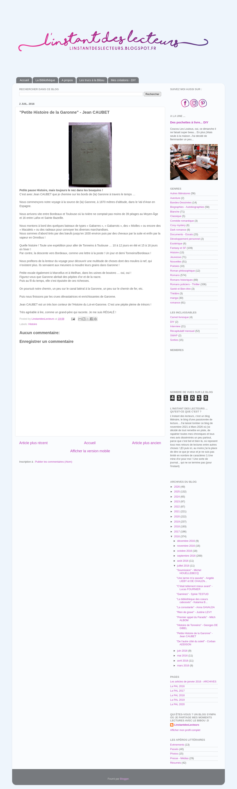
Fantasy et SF (178, 248)
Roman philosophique (182, 270)
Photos (174, 753)
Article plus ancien (146, 443)
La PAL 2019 (177, 699)
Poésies (174, 266)
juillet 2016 (183, 565)
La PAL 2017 (177, 690)
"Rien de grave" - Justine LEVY (194, 612)
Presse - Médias (179, 758)
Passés (174, 749)
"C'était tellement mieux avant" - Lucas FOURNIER (194, 588)
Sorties (174, 340)
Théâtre (174, 293)
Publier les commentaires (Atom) (53, 461)
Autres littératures (180, 193)
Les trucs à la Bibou (91, 80)
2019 (177, 521)
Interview (175, 326)
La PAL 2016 (177, 686)
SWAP (174, 335)
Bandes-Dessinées (181, 202)
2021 (177, 511)
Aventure (175, 198)
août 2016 (183, 560)
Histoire (32, 324)
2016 (177, 536)
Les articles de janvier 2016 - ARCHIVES (193, 681)
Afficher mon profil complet (185, 730)
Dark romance (178, 229)
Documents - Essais (181, 234)
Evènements (177, 744)
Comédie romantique (182, 220)
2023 (177, 501)
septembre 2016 (186, 555)
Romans (175, 275)
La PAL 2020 (177, 704)
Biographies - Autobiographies (187, 207)
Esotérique (176, 243)
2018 (177, 526)
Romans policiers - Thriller (185, 284)
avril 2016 (183, 660)
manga (174, 298)
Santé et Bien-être (180, 288)
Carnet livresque (179, 317)
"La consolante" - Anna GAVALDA (195, 607)
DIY (172, 322)
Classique (175, 216)
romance (175, 302)
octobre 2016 (185, 550)
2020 (177, 516)
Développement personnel (185, 238)
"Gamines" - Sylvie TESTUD (192, 594)
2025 (177, 491)
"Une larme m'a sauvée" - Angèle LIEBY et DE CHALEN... (195, 580)
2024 (177, 496)
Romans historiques (181, 279)
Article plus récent (33, 443)
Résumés (175, 762)
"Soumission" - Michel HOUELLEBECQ (188, 572)
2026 (177, 486)
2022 (177, 506)
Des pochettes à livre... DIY (189, 122)
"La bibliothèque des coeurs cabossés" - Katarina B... (192, 601)
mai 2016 (182, 655)
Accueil (24, 80)
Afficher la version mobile (90, 451)
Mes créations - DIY (123, 80)
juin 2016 (182, 650)
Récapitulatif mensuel (182, 331)
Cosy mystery (178, 225)
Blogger (124, 778)
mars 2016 (183, 665)
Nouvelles (175, 261)
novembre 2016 (186, 545)
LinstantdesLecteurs (186, 724)
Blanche (174, 211)
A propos (67, 80)
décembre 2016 (186, 541)
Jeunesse (175, 257)
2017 (177, 531)
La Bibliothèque (45, 80)
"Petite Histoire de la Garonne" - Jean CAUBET (194, 635)
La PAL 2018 (177, 695)
